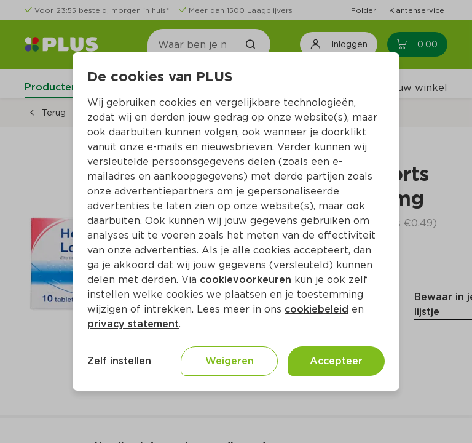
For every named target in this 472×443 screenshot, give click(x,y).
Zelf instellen (119, 361)
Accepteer (336, 361)
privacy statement (133, 324)
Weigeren (229, 361)
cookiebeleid (316, 309)
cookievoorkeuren (247, 279)
